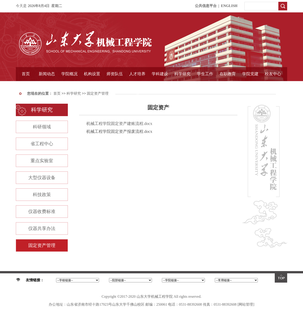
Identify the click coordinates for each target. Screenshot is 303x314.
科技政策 (42, 194)
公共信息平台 (206, 6)
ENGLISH (229, 6)
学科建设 (160, 74)
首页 (26, 74)
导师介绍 (114, 85)
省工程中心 (42, 143)
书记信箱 (69, 85)
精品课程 (137, 85)
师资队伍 (115, 74)
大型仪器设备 (41, 177)
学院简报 (47, 85)
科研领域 (42, 126)
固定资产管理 (182, 85)
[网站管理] (245, 304)
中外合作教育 (228, 85)
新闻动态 (47, 74)
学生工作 (205, 74)
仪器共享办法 (41, 228)
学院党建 (250, 74)
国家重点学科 (160, 85)
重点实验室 (42, 160)
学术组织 (92, 85)
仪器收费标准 (41, 211)
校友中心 (273, 74)
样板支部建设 (250, 85)
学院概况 (69, 74)
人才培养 (137, 74)
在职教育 (228, 74)
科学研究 (182, 74)
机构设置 (92, 74)
